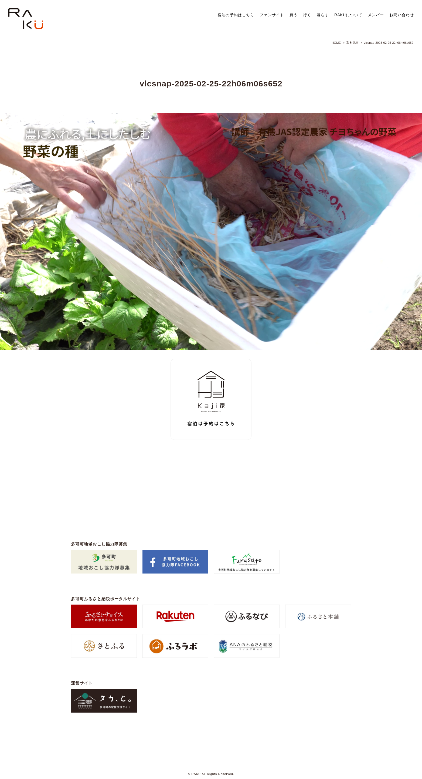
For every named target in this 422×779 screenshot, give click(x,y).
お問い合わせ (401, 15)
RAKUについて (348, 15)
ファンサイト (272, 15)
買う (294, 15)
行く (307, 15)
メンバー (376, 15)
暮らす (323, 15)
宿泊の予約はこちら (235, 15)
